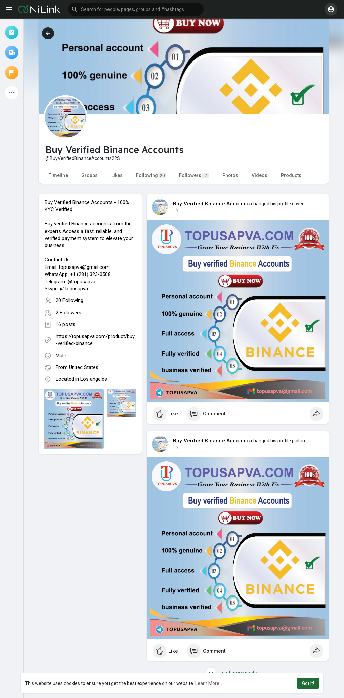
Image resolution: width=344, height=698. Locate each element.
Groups (89, 175)
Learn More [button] (207, 683)
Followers (194, 175)
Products (291, 175)
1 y (175, 210)
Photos (230, 175)
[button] (136, 9)
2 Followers (68, 313)
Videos (259, 175)
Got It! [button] (308, 683)
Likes (117, 175)
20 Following (69, 300)
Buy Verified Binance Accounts (211, 204)
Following (151, 175)
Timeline (58, 175)
